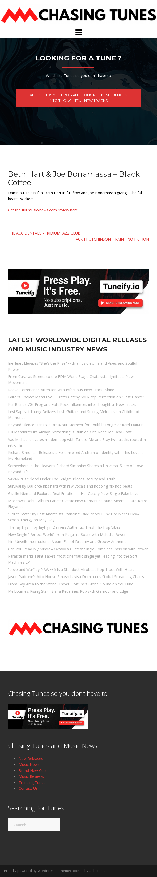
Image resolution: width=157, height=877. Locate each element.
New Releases (31, 758)
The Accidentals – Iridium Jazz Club (44, 233)
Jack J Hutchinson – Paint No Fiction (112, 239)
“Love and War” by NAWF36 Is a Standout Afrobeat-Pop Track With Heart (71, 569)
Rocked (78, 870)
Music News (29, 764)
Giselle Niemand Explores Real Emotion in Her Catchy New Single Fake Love (73, 493)
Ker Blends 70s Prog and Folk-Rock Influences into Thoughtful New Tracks (78, 98)
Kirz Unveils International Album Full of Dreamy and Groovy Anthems (67, 541)
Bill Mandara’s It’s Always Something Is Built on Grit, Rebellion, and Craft (70, 432)
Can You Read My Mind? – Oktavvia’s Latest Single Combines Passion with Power (78, 549)
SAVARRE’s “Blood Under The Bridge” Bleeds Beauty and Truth (62, 478)
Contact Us (28, 788)
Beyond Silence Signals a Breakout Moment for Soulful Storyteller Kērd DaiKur (75, 424)
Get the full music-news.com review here (43, 209)
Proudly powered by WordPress (30, 870)
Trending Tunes (32, 782)
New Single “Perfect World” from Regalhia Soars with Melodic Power (67, 534)
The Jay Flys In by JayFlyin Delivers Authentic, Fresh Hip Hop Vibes (64, 527)
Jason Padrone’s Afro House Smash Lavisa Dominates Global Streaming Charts (76, 576)
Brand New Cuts (33, 770)
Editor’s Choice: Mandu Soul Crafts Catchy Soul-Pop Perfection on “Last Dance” (76, 397)
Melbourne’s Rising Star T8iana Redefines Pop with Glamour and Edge (68, 591)
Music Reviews (31, 776)
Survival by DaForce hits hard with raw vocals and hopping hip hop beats (70, 486)
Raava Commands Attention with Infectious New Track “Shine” (62, 389)
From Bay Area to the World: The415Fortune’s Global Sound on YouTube (70, 584)
